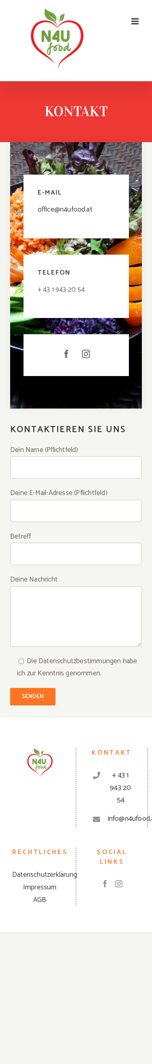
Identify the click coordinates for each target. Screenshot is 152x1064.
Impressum (40, 887)
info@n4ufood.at (120, 819)
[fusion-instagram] (86, 354)
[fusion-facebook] (66, 354)
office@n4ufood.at (65, 209)
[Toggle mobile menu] (135, 21)
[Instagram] (118, 883)
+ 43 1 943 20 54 (120, 787)
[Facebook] (105, 883)
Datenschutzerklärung (44, 874)
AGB (40, 900)
